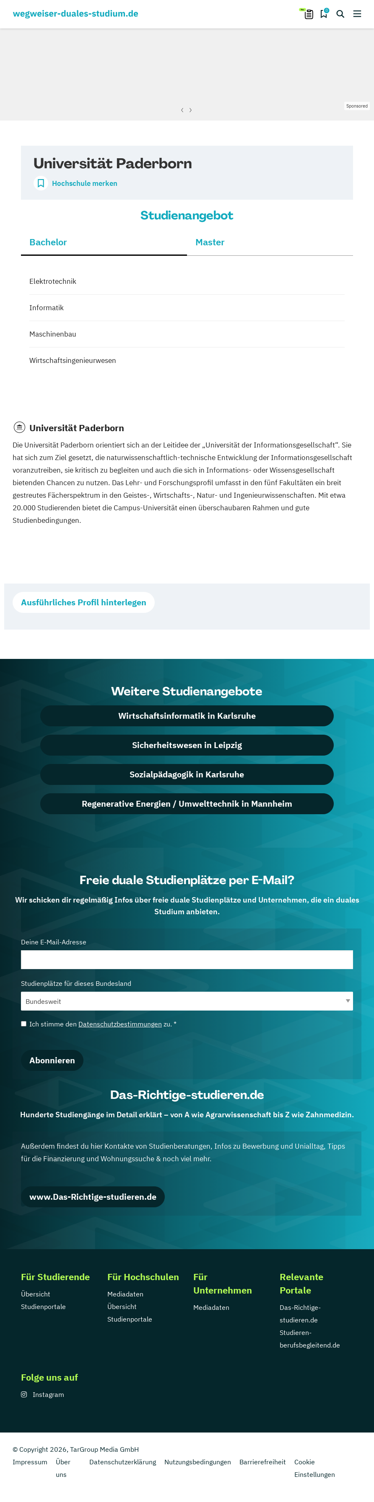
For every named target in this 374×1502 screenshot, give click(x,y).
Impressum (30, 1462)
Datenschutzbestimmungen (120, 1024)
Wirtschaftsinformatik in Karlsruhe (187, 715)
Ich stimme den (99, 1024)
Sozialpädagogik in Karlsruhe (187, 774)
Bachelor (48, 242)
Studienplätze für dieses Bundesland (187, 995)
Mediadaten (125, 1294)
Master (210, 242)
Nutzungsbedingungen (197, 1462)
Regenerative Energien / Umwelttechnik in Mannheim (187, 803)
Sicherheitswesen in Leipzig (187, 745)
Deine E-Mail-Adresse (187, 953)
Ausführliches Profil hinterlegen (83, 602)
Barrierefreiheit (262, 1462)
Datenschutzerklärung (122, 1462)
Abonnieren (52, 1060)
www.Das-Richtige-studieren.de (92, 1196)
